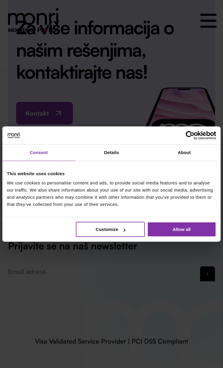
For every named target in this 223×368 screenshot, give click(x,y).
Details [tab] (111, 152)
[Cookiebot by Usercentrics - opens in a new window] (190, 135)
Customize (110, 229)
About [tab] (184, 152)
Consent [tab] (39, 152)
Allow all (181, 229)
